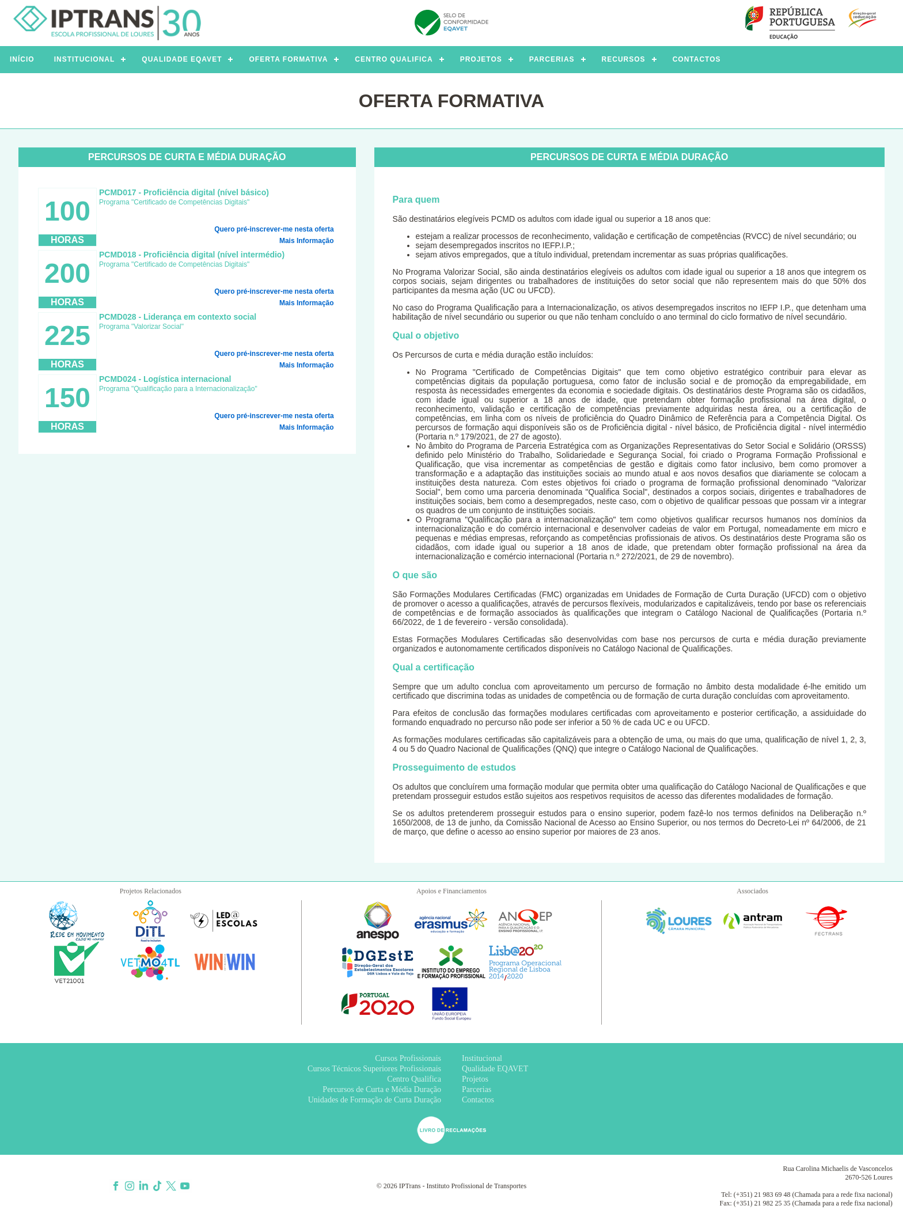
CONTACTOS (697, 59)
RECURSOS (624, 59)
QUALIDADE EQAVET (182, 59)
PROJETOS (481, 59)
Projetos (475, 1079)
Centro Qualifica (414, 1079)
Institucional (482, 1058)
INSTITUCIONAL (84, 59)
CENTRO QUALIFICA (393, 59)
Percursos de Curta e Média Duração (381, 1089)
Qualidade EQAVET (495, 1068)
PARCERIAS (552, 59)
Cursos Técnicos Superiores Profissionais (374, 1068)
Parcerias (476, 1089)
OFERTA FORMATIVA (288, 59)
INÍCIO (22, 59)
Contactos (478, 1099)
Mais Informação (306, 241)
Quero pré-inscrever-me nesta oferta (273, 229)
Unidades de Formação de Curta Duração (374, 1099)
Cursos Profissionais (408, 1058)
